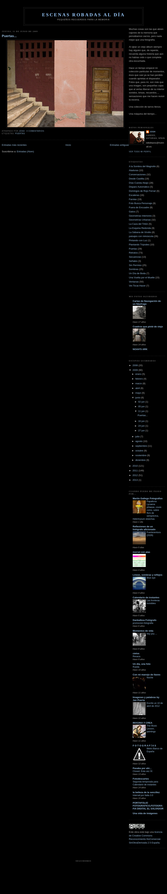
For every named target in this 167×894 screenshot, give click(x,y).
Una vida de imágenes (145, 813)
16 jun (141, 421)
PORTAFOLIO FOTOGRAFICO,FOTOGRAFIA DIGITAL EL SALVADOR (148, 805)
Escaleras (134, 195)
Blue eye (151, 578)
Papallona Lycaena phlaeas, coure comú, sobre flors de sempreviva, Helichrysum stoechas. (147, 510)
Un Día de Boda (137, 273)
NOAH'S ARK (140, 349)
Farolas (133, 199)
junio (138, 397)
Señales (133, 261)
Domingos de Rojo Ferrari (142, 191)
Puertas (20, 134)
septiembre (141, 446)
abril (137, 388)
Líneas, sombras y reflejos (147, 574)
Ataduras (133, 170)
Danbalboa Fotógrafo (144, 620)
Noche (150, 677)
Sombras (133, 269)
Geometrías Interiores (140, 215)
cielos (136, 653)
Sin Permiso (135, 265)
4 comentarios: (36, 131)
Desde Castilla (136, 178)
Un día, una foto (141, 664)
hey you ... (152, 634)
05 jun (141, 406)
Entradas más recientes (14, 145)
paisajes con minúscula (141, 236)
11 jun (141, 411)
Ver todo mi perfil (140, 152)
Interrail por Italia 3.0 (143, 795)
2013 (136, 480)
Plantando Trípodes (139, 244)
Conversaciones (137, 174)
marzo (139, 383)
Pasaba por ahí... (142, 768)
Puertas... (9, 36)
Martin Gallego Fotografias (148, 498)
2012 (136, 475)
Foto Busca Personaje (140, 203)
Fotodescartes (141, 778)
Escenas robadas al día (83, 14)
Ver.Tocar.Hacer (137, 285)
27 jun (141, 430)
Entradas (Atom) (25, 151)
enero (138, 374)
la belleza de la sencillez (146, 792)
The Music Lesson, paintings (152, 729)
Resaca (136, 656)
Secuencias (135, 257)
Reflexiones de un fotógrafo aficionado (144, 528)
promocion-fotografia (143, 623)
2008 (136, 365)
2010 (136, 465)
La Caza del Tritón (138, 224)
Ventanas (134, 281)
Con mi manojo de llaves (146, 674)
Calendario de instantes (146, 597)
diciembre (140, 460)
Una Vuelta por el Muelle (142, 277)
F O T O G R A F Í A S (144, 745)
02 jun (141, 401)
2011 (136, 470)
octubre (139, 450)
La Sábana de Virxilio (140, 232)
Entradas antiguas (119, 145)
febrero (139, 378)
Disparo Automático (139, 186)
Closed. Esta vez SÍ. (143, 771)
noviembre (141, 455)
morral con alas (141, 552)
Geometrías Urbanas (140, 219)
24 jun (141, 425)
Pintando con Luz (138, 240)
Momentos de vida (143, 630)
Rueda (136, 667)
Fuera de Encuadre (139, 207)
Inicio (68, 145)
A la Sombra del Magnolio (142, 166)
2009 (136, 370)
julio (137, 436)
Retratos (133, 252)
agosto (139, 441)
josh (153, 132)
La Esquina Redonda (140, 228)
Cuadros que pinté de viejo (148, 326)
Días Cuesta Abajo (138, 182)
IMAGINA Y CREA (142, 722)
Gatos (132, 211)
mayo (138, 392)
